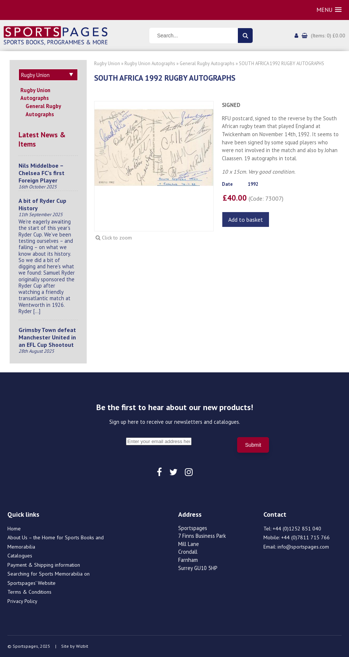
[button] (329, 10)
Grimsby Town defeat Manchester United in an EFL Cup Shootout (47, 337)
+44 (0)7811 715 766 (305, 537)
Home (14, 528)
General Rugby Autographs (43, 110)
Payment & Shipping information (43, 565)
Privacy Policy (22, 601)
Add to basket (245, 219)
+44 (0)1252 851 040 (297, 528)
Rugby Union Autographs (35, 94)
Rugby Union (107, 63)
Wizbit (82, 646)
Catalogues (19, 555)
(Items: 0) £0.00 (328, 35)
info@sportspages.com (303, 546)
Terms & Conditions (29, 592)
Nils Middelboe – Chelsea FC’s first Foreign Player (41, 173)
